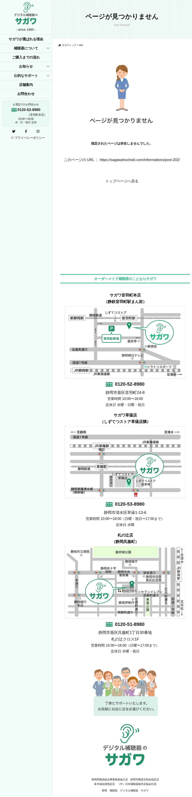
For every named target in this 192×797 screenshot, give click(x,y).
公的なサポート (26, 75)
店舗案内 (26, 85)
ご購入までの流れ (26, 57)
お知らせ (26, 66)
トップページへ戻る (121, 181)
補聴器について (26, 48)
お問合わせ (26, 94)
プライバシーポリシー (28, 137)
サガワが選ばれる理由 (26, 39)
